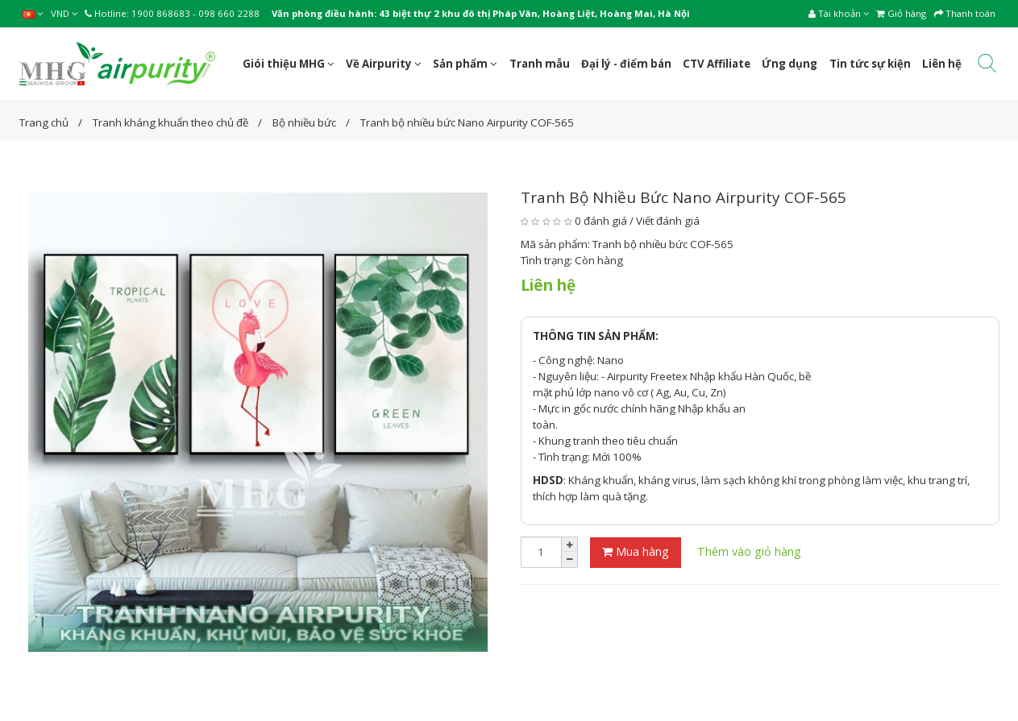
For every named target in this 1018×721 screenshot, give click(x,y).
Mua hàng (635, 551)
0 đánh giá (601, 220)
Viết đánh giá (668, 220)
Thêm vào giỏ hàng (749, 551)
